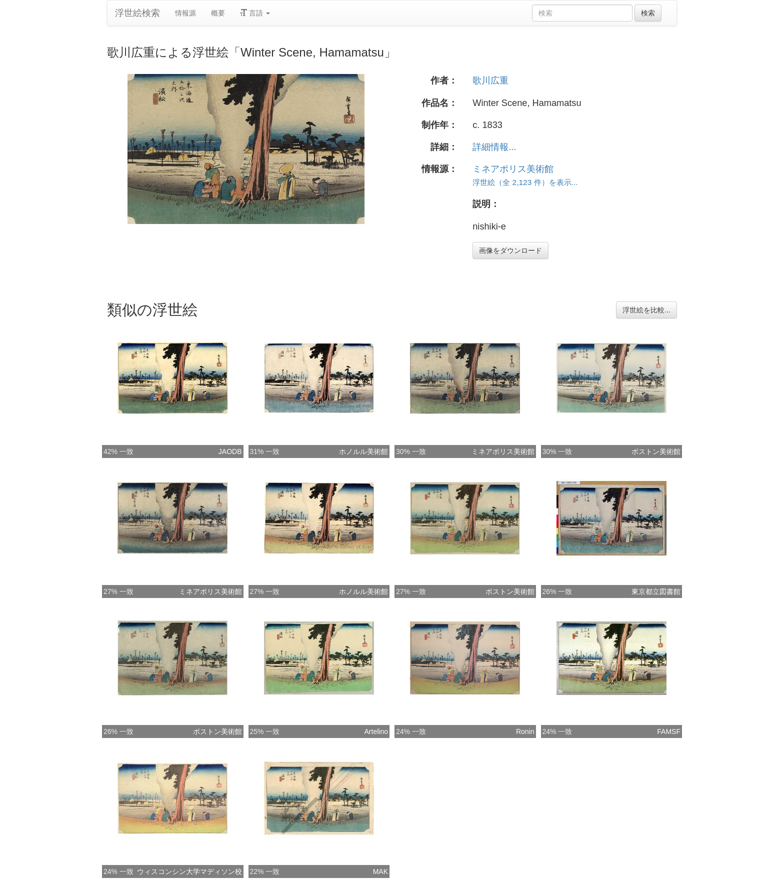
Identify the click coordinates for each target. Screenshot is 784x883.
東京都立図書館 (656, 592)
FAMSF (668, 732)
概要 (218, 13)
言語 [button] (255, 13)
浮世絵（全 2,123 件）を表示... (525, 182)
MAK (380, 872)
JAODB (230, 452)
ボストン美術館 (656, 452)
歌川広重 (490, 81)
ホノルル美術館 (363, 452)
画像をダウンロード (510, 250)
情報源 (185, 13)
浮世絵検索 (137, 13)
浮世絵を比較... (646, 310)
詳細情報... (494, 147)
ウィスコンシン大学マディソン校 (189, 872)
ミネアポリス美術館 (513, 169)
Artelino (376, 732)
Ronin (525, 732)
